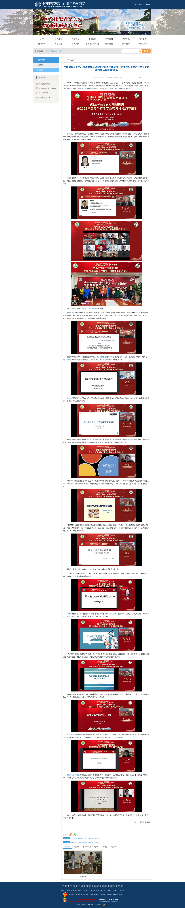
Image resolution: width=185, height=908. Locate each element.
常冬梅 (73, 735)
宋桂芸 (77, 775)
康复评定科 (71, 775)
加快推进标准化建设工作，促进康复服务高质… (85, 838)
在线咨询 (96, 886)
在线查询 (104, 886)
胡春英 (90, 308)
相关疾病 (114, 847)
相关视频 (104, 847)
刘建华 (91, 569)
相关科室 (67, 847)
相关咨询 (95, 847)
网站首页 (64, 886)
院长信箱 (88, 886)
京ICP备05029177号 (81, 894)
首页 (47, 51)
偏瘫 (101, 357)
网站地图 (80, 886)
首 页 (42, 39)
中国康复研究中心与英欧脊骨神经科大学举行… (85, 842)
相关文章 (86, 847)
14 (148, 77)
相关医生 (77, 847)
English (148, 4)
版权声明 (112, 886)
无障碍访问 (137, 4)
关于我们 (72, 886)
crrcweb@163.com (45, 97)
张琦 (127, 86)
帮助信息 (120, 886)
